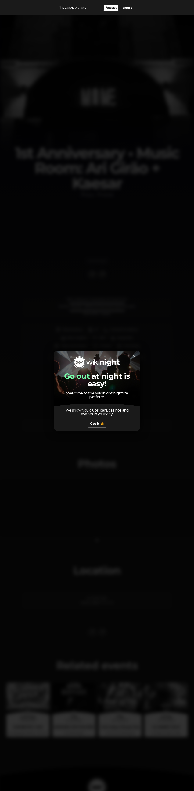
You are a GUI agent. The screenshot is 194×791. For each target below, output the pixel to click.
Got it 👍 (97, 424)
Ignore (127, 7)
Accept (111, 7)
